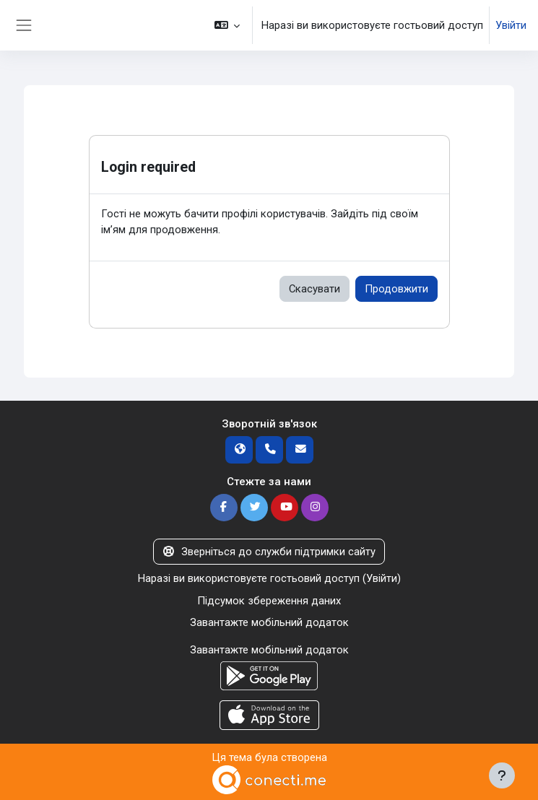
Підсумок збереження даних (269, 600)
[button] (227, 25)
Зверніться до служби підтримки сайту (269, 551)
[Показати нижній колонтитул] (502, 775)
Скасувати (314, 288)
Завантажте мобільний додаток (269, 622)
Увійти (510, 25)
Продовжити (396, 288)
